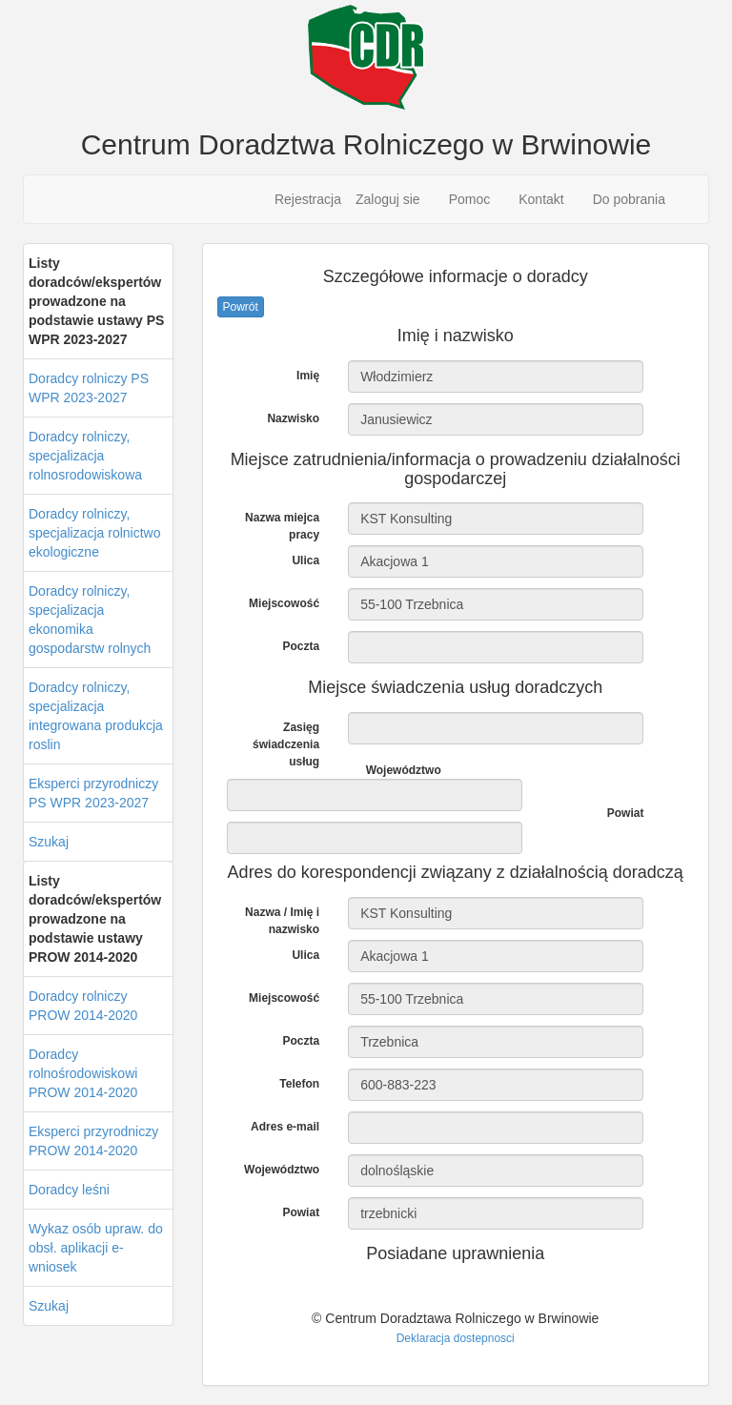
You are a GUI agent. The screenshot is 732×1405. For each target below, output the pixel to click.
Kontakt (540, 199)
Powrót (240, 307)
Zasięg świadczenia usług (286, 744)
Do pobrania (629, 199)
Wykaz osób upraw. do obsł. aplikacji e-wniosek (96, 1247)
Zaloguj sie (388, 199)
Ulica (305, 560)
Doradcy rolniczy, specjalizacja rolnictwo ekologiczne (95, 533)
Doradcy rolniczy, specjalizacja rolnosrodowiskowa (85, 455)
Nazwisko (293, 418)
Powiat (625, 813)
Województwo (403, 770)
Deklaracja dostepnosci (455, 1338)
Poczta (300, 646)
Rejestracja (307, 199)
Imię (307, 375)
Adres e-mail (285, 1126)
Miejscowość (284, 603)
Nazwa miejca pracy (282, 526)
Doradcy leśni (69, 1189)
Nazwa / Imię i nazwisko (282, 921)
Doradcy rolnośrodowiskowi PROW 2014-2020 (83, 1073)
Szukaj (49, 841)
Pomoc (470, 199)
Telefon (299, 1083)
